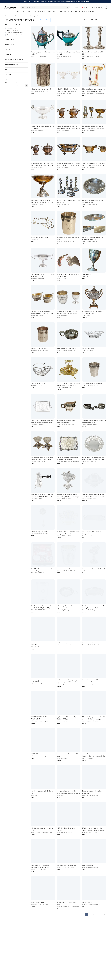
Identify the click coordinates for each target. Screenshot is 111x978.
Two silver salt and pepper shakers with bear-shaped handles (94, 421)
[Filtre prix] (26, 85)
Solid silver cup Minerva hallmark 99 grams (68, 238)
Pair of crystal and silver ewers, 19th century (42, 829)
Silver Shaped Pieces (12, 30)
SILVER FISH (34, 754)
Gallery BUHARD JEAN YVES (90, 795)
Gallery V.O (34, 795)
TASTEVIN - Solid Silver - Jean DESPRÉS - (66, 829)
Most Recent (93, 19)
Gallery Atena (86, 315)
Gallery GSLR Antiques (37, 315)
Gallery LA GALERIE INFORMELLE (66, 350)
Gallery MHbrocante (87, 350)
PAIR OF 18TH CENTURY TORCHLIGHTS (38, 718)
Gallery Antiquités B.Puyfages (90, 867)
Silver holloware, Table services (15, 35)
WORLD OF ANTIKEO (74, 11)
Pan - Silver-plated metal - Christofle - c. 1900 (42, 792)
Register (98, 7)
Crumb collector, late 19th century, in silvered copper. (68, 275)
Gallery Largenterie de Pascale (90, 721)
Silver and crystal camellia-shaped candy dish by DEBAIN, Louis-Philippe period (68, 496)
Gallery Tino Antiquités (63, 130)
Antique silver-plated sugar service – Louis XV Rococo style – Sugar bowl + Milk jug (68, 127)
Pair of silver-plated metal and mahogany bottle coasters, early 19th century (93, 681)
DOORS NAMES (87, 902)
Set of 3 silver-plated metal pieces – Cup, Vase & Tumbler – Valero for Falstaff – (93, 127)
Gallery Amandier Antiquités (64, 832)
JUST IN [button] (19, 11)
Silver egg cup (86, 274)
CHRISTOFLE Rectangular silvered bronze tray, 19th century (67, 458)
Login (92, 7)
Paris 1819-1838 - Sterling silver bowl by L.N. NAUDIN (43, 127)
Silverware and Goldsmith (12, 25)
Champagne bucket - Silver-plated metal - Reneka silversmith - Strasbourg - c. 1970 (68, 792)
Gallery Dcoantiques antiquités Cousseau (93, 93)
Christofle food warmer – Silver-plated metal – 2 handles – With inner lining (68, 164)
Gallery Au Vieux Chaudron (38, 56)
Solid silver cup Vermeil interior (91, 643)
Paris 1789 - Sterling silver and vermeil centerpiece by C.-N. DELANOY (68, 384)
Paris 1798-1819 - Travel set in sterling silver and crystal (42, 570)
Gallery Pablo (85, 276)
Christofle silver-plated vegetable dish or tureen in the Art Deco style (93, 718)
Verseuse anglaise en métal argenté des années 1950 (43, 53)
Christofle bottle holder (38, 383)
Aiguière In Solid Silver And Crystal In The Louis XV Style (68, 718)
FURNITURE (26, 11)
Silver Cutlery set (11, 28)
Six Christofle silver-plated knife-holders (66, 903)
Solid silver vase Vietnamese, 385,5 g (42, 89)
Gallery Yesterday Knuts (63, 721)
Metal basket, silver (88, 348)
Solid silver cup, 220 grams (39, 348)
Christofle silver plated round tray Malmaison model (92, 201)
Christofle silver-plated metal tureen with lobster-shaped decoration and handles (93, 496)
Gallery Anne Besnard (88, 573)
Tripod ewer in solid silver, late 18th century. (67, 755)
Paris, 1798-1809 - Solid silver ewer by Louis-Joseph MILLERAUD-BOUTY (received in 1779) (42, 496)
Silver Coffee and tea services (15, 32)
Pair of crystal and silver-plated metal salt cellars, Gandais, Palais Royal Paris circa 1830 (43, 459)
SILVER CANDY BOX (37, 902)
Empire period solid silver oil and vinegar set (92, 792)
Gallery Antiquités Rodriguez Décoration (41, 832)
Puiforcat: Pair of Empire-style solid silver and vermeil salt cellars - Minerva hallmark (42, 313)
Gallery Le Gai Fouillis (36, 684)
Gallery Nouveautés (87, 536)
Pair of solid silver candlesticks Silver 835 (93, 53)
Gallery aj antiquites (62, 315)
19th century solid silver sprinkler (67, 865)
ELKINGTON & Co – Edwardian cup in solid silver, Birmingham (43, 275)
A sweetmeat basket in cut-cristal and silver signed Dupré (93, 312)
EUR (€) (77, 7)
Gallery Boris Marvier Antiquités (90, 56)
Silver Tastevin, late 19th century (66, 348)
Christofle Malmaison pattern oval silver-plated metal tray (92, 238)
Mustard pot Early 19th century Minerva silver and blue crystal (40, 866)
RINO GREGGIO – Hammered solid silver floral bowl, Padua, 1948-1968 (93, 458)
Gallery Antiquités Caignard (89, 424)
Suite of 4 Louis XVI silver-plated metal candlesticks (68, 201)
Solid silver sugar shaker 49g (39, 531)
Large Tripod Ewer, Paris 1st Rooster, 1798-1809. (42, 644)
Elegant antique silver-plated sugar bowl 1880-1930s (41, 681)
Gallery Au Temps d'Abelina (38, 461)
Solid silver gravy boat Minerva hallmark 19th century (66, 421)
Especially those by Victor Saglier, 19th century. (94, 570)
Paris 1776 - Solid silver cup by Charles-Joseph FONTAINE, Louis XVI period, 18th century (43, 607)
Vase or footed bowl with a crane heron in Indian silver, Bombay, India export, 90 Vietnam (93, 755)
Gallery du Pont (35, 239)
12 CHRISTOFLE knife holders (40, 237)
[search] (45, 7)
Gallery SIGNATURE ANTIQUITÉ (39, 721)
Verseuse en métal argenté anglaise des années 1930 (68, 53)
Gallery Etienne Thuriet (63, 204)
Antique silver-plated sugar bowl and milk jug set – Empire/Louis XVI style (42, 164)
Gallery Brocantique (87, 758)
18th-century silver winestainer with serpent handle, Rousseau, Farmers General (67, 607)
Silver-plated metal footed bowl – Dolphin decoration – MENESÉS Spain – (42, 201)
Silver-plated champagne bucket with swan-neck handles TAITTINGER (93, 90)
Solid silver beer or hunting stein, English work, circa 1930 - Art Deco (67, 681)
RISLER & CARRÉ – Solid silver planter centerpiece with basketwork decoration (68, 533)
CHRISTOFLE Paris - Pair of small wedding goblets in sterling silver (67, 90)
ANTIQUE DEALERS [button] (88, 11)
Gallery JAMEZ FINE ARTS (64, 93)
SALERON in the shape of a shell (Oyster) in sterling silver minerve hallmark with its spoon (92, 829)
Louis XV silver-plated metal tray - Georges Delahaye (92, 533)
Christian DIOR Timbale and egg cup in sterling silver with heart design (68, 312)
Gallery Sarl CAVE (61, 278)
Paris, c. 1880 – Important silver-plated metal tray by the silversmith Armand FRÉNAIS (42, 422)
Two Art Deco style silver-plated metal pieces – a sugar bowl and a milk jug (93, 164)
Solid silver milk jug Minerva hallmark (68, 643)
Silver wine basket (87, 865)
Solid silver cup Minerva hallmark (92, 383)
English (85, 7)
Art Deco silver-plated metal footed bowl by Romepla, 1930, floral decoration (93, 607)
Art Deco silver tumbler (64, 569)
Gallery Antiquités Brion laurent (65, 684)
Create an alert (43, 20)
